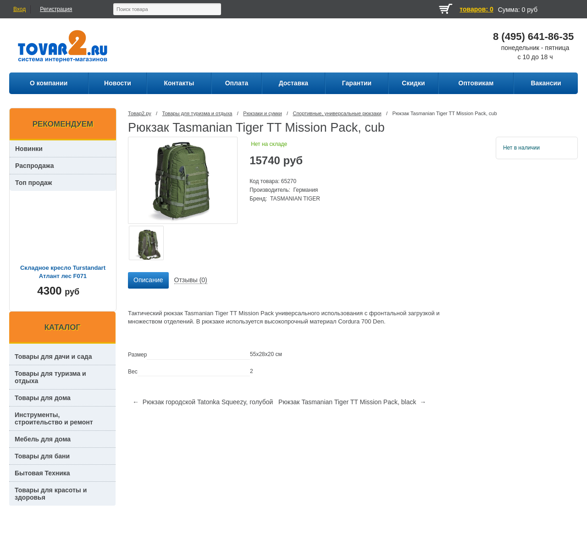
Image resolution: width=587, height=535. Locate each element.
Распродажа (34, 165)
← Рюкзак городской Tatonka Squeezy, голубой (203, 402)
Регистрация (56, 9)
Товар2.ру (139, 113)
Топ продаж (33, 182)
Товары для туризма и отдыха (197, 113)
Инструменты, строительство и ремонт (54, 418)
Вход (19, 9)
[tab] (148, 280)
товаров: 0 (476, 9)
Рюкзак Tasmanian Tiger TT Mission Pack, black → (352, 402)
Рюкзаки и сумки (262, 113)
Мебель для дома (43, 439)
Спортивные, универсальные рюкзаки (337, 113)
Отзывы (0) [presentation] (190, 280)
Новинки (29, 148)
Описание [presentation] (148, 280)
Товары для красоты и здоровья (51, 493)
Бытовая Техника (42, 473)
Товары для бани (42, 456)
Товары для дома (43, 397)
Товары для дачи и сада (53, 356)
